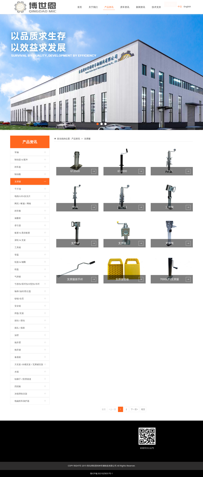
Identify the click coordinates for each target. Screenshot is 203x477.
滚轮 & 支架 (20, 240)
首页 (79, 7)
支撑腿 (18, 181)
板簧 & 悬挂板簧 (22, 232)
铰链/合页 (19, 298)
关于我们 (93, 7)
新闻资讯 (140, 7)
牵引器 (18, 225)
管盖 (17, 254)
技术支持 (156, 7)
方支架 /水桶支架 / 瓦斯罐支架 (29, 364)
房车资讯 (124, 7)
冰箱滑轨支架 (21, 393)
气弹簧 (18, 276)
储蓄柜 (18, 218)
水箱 (17, 371)
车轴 (17, 152)
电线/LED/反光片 (22, 196)
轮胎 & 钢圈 (20, 262)
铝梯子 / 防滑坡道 (23, 379)
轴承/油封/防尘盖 (23, 291)
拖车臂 (18, 342)
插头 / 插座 (20, 327)
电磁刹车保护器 (22, 400)
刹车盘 (18, 166)
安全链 (18, 305)
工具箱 (18, 247)
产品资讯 (108, 7)
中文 (180, 6)
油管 (17, 335)
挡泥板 (18, 386)
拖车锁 (18, 349)
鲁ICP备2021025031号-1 (101, 473)
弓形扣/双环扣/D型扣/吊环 (27, 283)
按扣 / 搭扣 (20, 320)
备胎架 (18, 357)
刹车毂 (18, 210)
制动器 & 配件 (21, 159)
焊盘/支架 (19, 313)
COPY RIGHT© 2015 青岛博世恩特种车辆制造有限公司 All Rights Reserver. (101, 465)
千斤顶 (18, 188)
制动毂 (18, 174)
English (187, 6)
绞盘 (17, 269)
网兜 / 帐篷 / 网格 (23, 203)
